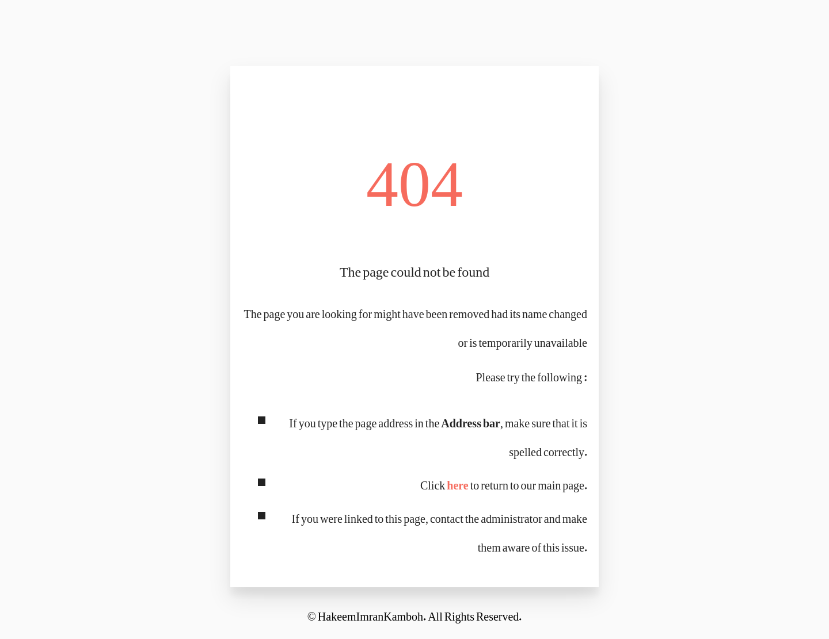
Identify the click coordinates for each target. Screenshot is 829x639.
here (457, 482)
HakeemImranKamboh (370, 613)
